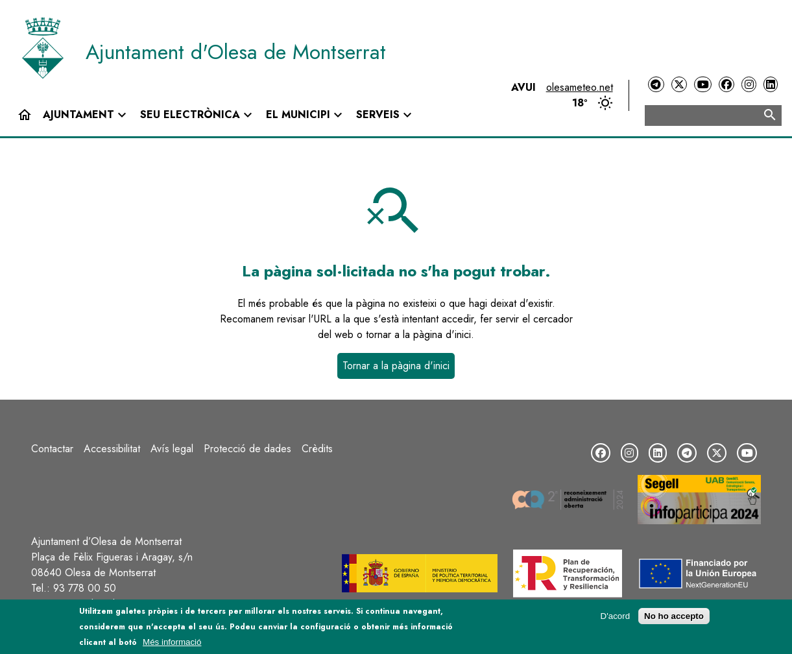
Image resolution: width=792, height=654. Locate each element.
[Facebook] (726, 84)
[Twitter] (679, 84)
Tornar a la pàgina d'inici (396, 365)
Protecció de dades (247, 448)
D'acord (615, 616)
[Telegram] (656, 84)
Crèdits (317, 448)
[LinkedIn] (770, 84)
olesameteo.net (579, 87)
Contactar (52, 448)
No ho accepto (674, 616)
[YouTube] (702, 84)
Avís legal (171, 448)
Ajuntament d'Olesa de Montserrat (236, 52)
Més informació (172, 642)
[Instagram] (748, 84)
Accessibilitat (112, 448)
